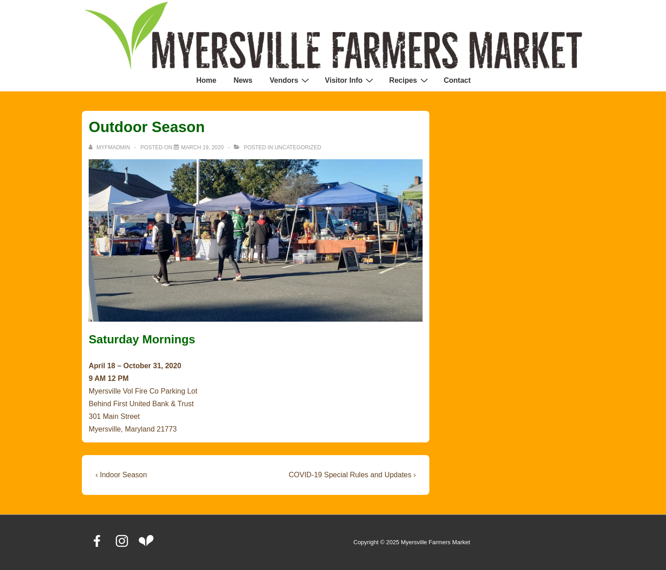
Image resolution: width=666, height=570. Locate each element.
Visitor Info (350, 80)
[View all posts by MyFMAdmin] (110, 147)
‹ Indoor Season (121, 475)
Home (206, 80)
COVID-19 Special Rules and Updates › (352, 475)
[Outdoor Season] (202, 147)
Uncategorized (298, 147)
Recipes (409, 80)
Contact (457, 80)
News (242, 80)
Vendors (290, 80)
